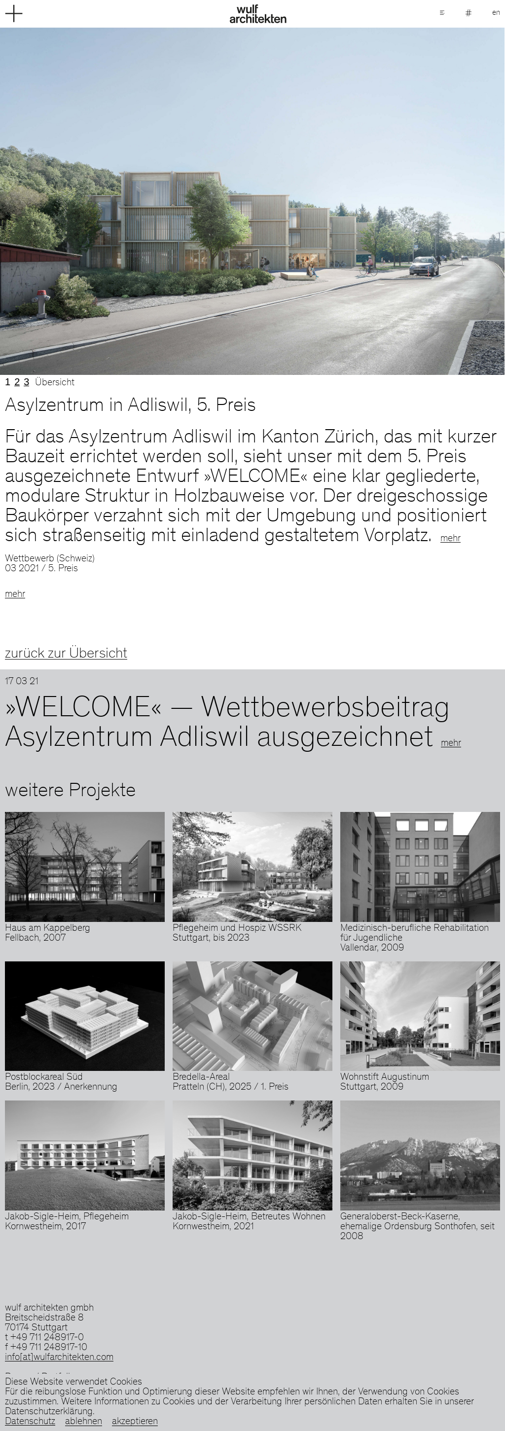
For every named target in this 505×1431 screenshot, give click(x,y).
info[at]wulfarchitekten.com (59, 1358)
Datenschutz (30, 1422)
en (496, 13)
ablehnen (83, 1422)
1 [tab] (7, 382)
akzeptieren (135, 1422)
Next (378, 201)
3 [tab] (26, 382)
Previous (126, 201)
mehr (450, 539)
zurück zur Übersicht (66, 654)
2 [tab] (17, 382)
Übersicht (54, 383)
